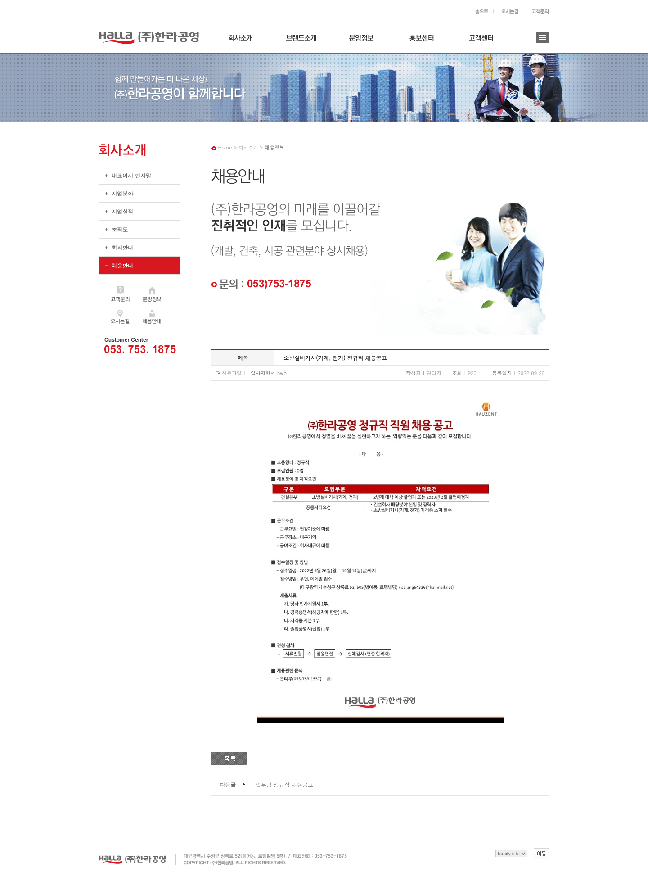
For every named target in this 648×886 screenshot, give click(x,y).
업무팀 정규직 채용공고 (284, 784)
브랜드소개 (303, 41)
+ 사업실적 (116, 214)
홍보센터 (424, 41)
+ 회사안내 (116, 250)
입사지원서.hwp (269, 373)
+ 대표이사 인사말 (125, 178)
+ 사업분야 (116, 196)
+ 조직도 (113, 232)
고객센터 (484, 41)
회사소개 (243, 41)
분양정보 (364, 41)
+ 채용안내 (139, 265)
